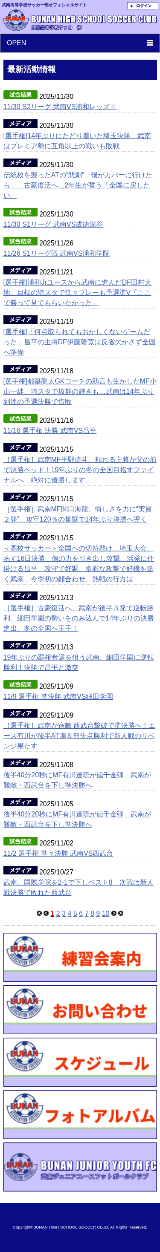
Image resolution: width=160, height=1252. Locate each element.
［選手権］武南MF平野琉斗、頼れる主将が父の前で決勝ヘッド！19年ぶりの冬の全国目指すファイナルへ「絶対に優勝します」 (80, 470)
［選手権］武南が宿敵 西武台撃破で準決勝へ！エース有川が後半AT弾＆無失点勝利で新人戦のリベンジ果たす (79, 736)
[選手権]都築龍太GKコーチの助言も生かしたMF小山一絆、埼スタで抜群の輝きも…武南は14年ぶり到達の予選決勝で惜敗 (80, 391)
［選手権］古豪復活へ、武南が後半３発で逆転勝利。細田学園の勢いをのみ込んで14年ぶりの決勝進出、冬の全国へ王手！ (78, 618)
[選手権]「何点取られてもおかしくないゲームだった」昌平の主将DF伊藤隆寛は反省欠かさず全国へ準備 (79, 342)
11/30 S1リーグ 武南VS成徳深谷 (53, 224)
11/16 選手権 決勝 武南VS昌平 (50, 430)
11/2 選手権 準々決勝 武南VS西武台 (58, 853)
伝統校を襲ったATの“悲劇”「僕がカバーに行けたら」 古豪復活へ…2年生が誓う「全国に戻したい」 (78, 185)
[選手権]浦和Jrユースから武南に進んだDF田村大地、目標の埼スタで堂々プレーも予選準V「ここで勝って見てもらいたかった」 (77, 292)
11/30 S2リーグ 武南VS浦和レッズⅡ (60, 106)
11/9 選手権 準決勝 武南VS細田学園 (58, 696)
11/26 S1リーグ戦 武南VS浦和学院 (56, 253)
